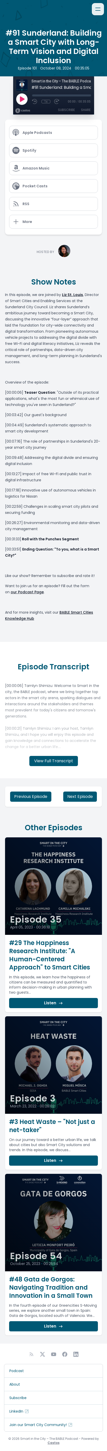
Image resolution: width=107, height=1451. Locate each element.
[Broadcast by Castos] (22, 110)
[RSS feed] (31, 1354)
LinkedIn (19, 1411)
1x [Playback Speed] (46, 101)
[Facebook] (64, 1354)
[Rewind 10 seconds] (35, 101)
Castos (53, 1443)
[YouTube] (53, 1354)
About (14, 1384)
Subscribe (66, 110)
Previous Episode (30, 796)
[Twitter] (42, 1354)
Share (86, 110)
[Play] (21, 99)
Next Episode (80, 796)
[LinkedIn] (75, 1354)
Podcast (16, 1370)
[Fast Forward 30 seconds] (57, 101)
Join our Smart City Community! (41, 1424)
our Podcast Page (27, 592)
